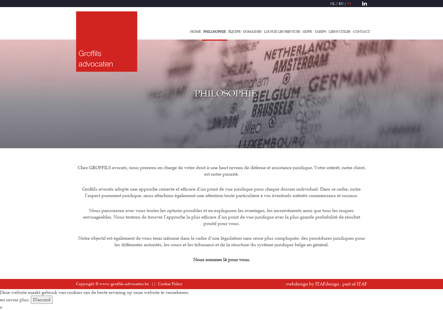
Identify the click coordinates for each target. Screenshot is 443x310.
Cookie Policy (170, 283)
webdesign (297, 284)
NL (332, 3)
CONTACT (361, 31)
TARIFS (320, 31)
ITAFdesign (327, 284)
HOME (195, 31)
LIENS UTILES (339, 31)
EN (341, 3)
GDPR (307, 31)
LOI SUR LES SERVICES (282, 31)
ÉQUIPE (234, 31)
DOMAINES (252, 31)
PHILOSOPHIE (214, 31)
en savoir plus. (15, 299)
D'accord (42, 299)
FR (349, 3)
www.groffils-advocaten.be (124, 283)
